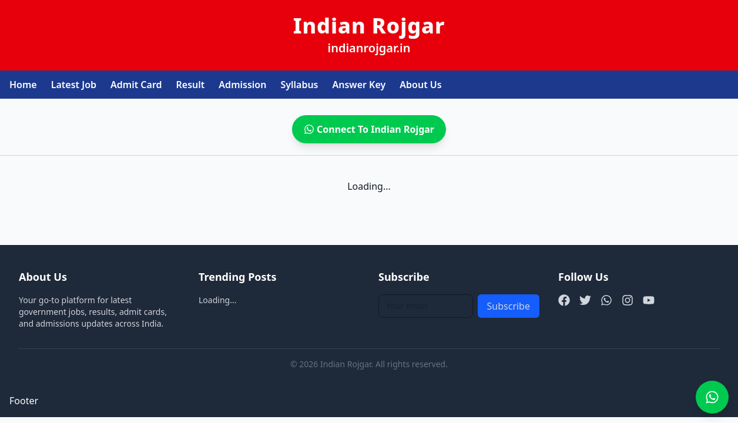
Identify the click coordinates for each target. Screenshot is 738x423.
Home (23, 84)
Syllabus (299, 84)
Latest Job (73, 84)
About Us (420, 84)
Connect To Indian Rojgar (369, 129)
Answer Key (359, 84)
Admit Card (136, 84)
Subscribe (508, 306)
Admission (242, 84)
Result (190, 84)
